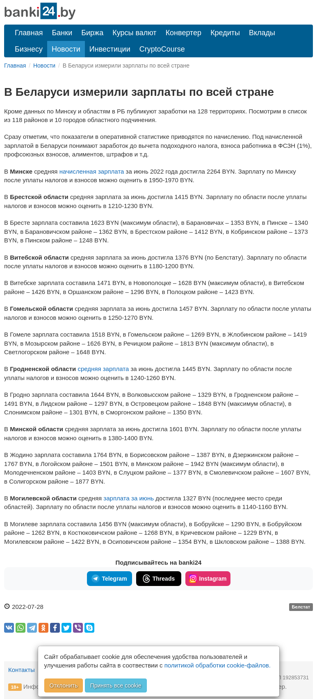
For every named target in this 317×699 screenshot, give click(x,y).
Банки (62, 33)
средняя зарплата (104, 368)
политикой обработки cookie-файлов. (217, 665)
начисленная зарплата (92, 171)
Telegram (109, 579)
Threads (158, 579)
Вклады (262, 33)
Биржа (92, 33)
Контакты (21, 669)
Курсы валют (134, 33)
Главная (29, 33)
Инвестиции (109, 49)
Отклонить (64, 685)
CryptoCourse (162, 49)
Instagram (208, 579)
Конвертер (184, 33)
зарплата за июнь (128, 498)
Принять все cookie (115, 685)
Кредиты (225, 33)
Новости (66, 49)
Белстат (301, 607)
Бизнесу (29, 49)
